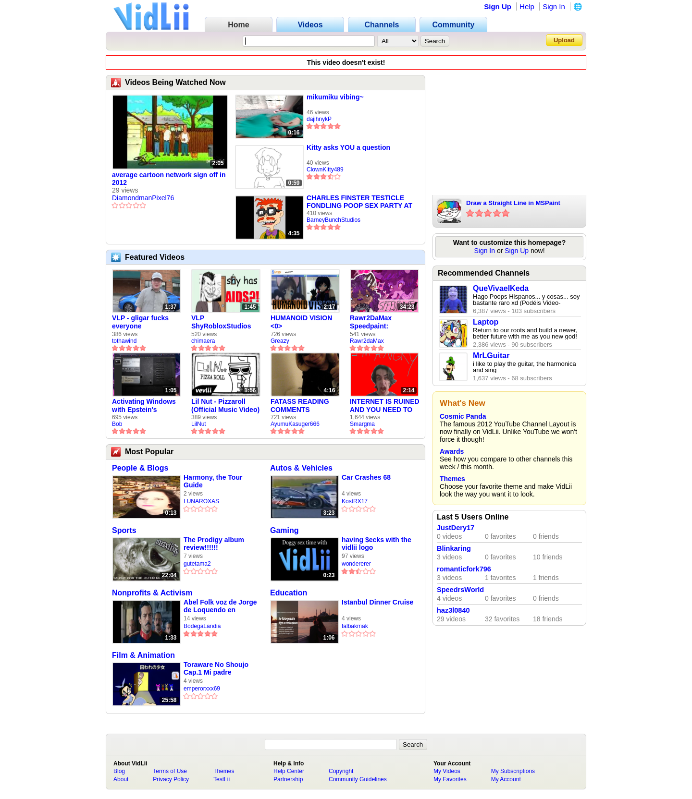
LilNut (198, 424)
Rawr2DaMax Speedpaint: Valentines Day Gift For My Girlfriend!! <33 (380, 322)
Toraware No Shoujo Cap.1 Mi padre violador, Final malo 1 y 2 (221, 669)
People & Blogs (140, 468)
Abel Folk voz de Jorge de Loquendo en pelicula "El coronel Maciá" (220, 606)
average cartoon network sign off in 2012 (169, 178)
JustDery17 (455, 528)
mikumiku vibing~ (335, 97)
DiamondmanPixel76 (143, 198)
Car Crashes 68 (366, 477)
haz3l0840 (453, 610)
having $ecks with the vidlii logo (376, 543)
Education (288, 593)
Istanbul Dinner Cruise (377, 602)
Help (526, 6)
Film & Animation (143, 655)
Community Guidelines (358, 779)
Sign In (554, 6)
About (120, 779)
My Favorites (450, 779)
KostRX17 (355, 501)
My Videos (446, 771)
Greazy (280, 341)
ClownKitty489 (325, 169)
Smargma (362, 424)
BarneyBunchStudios (333, 220)
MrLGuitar (491, 355)
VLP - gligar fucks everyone (140, 322)
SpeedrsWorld (460, 589)
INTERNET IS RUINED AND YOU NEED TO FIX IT (385, 406)
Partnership (288, 779)
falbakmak (355, 626)
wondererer (356, 563)
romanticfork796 (464, 569)
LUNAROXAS (201, 501)
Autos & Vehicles (301, 468)
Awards (452, 451)
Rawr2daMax (367, 341)
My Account (506, 779)
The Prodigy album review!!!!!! (214, 543)
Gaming (284, 530)
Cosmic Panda (463, 416)
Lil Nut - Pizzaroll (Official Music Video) (225, 405)
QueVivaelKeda (501, 288)
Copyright (341, 771)
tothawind (124, 341)
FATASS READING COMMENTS (300, 405)
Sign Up (497, 6)
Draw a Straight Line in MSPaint (513, 202)
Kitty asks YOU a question (348, 147)
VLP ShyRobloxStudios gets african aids (221, 322)
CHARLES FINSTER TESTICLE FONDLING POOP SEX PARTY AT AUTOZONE (359, 201)
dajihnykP (319, 119)
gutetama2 (197, 563)
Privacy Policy (171, 779)
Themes (452, 479)
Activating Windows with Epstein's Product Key (144, 406)
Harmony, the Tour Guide (213, 481)
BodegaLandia (202, 626)
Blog (119, 771)
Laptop (485, 322)
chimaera (203, 341)
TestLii (221, 779)
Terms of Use (170, 771)
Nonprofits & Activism (152, 593)
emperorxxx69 (202, 688)
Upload (564, 40)
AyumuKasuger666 (295, 424)
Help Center (288, 771)
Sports (124, 530)
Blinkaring (454, 548)
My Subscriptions (513, 771)
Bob (117, 424)
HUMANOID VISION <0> (301, 322)
